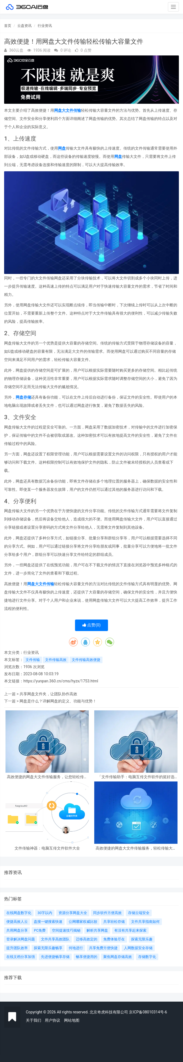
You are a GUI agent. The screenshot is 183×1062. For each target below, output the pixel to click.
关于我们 (33, 1020)
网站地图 (71, 1020)
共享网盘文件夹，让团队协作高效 (48, 694)
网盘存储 (23, 397)
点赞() (91, 625)
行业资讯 (45, 26)
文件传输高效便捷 (86, 660)
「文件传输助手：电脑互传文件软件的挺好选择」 (136, 777)
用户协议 (52, 1020)
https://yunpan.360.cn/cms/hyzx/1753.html (60, 681)
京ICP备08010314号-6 (148, 1012)
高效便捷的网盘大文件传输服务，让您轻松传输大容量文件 (47, 777)
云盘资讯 (24, 26)
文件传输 (33, 660)
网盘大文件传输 (67, 110)
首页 (7, 26)
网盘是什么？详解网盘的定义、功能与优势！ (58, 701)
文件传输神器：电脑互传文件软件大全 (47, 848)
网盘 (62, 148)
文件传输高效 (55, 660)
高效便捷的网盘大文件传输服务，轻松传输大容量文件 (136, 848)
